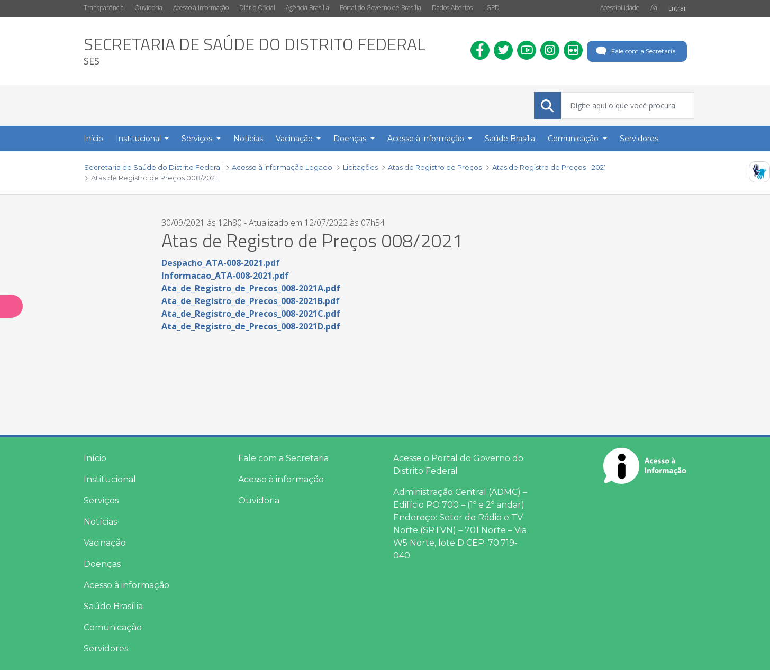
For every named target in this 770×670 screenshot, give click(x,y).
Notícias (100, 522)
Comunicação (113, 627)
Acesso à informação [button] (426, 138)
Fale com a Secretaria (635, 51)
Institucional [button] (139, 138)
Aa (653, 7)
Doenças (102, 564)
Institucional (110, 479)
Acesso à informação (126, 585)
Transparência (104, 7)
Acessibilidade (620, 7)
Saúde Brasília (113, 606)
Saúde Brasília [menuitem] (510, 138)
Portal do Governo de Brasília (380, 7)
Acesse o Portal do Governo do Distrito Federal (458, 464)
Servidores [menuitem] (639, 138)
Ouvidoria (148, 7)
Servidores (106, 649)
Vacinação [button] (295, 138)
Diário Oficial (257, 7)
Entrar (677, 8)
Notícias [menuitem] (248, 138)
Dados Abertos (452, 7)
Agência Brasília (307, 7)
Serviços (101, 500)
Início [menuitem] (93, 138)
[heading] (254, 51)
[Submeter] (547, 106)
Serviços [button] (198, 138)
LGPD (491, 7)
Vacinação (105, 543)
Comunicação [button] (574, 138)
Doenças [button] (350, 138)
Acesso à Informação (201, 7)
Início (95, 458)
